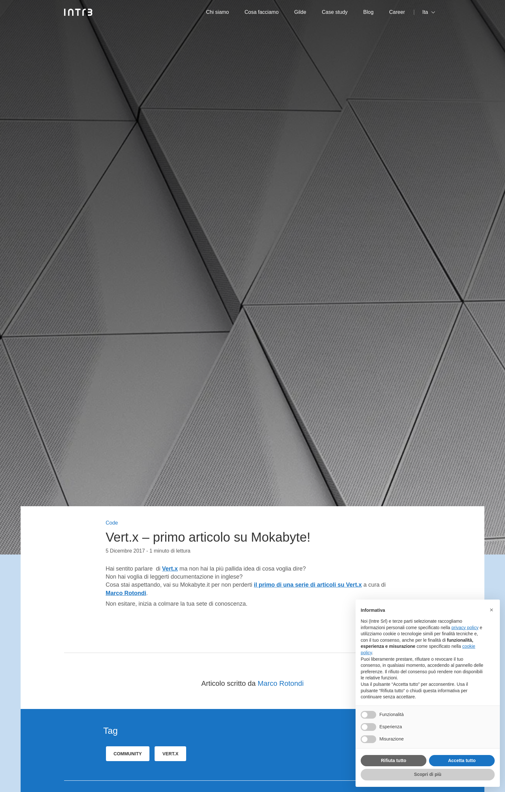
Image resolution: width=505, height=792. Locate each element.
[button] (491, 610)
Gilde (300, 12)
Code (112, 523)
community (128, 753)
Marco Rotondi (281, 683)
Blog (368, 12)
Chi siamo (217, 12)
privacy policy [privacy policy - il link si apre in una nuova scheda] (465, 627)
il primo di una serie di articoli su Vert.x (308, 585)
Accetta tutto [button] (462, 760)
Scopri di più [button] (428, 774)
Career (397, 12)
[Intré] (78, 12)
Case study (335, 12)
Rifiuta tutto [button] (393, 760)
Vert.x (170, 568)
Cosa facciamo (261, 12)
